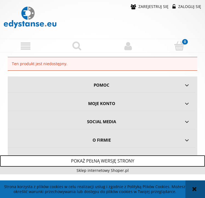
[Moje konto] (128, 46)
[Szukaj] (77, 45)
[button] (25, 46)
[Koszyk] (179, 45)
